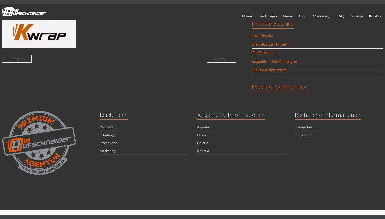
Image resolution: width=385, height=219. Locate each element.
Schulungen (108, 135)
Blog (302, 16)
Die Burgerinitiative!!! (270, 69)
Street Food (108, 143)
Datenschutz (304, 127)
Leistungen (267, 16)
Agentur (203, 127)
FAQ (340, 16)
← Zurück (17, 58)
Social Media (262, 35)
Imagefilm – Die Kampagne (274, 61)
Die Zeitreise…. (264, 52)
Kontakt (376, 16)
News (288, 16)
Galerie (356, 16)
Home (247, 16)
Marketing (321, 16)
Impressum (303, 135)
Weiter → (222, 58)
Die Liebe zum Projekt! (271, 44)
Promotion (108, 127)
